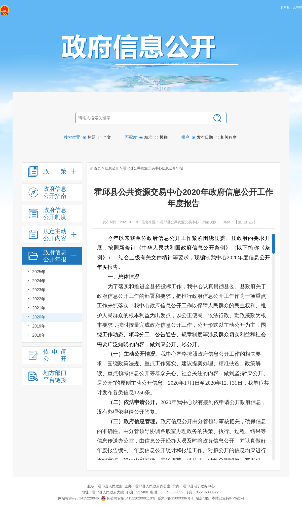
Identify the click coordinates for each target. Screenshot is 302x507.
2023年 (38, 290)
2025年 (38, 272)
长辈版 (285, 7)
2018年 (38, 335)
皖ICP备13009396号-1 (176, 498)
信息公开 (112, 168)
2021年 (38, 308)
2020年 (38, 317)
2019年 (38, 326)
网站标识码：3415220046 (78, 498)
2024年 (38, 281)
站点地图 (203, 498)
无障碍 (297, 7)
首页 (97, 168)
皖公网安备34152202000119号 (128, 498)
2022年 (38, 299)
